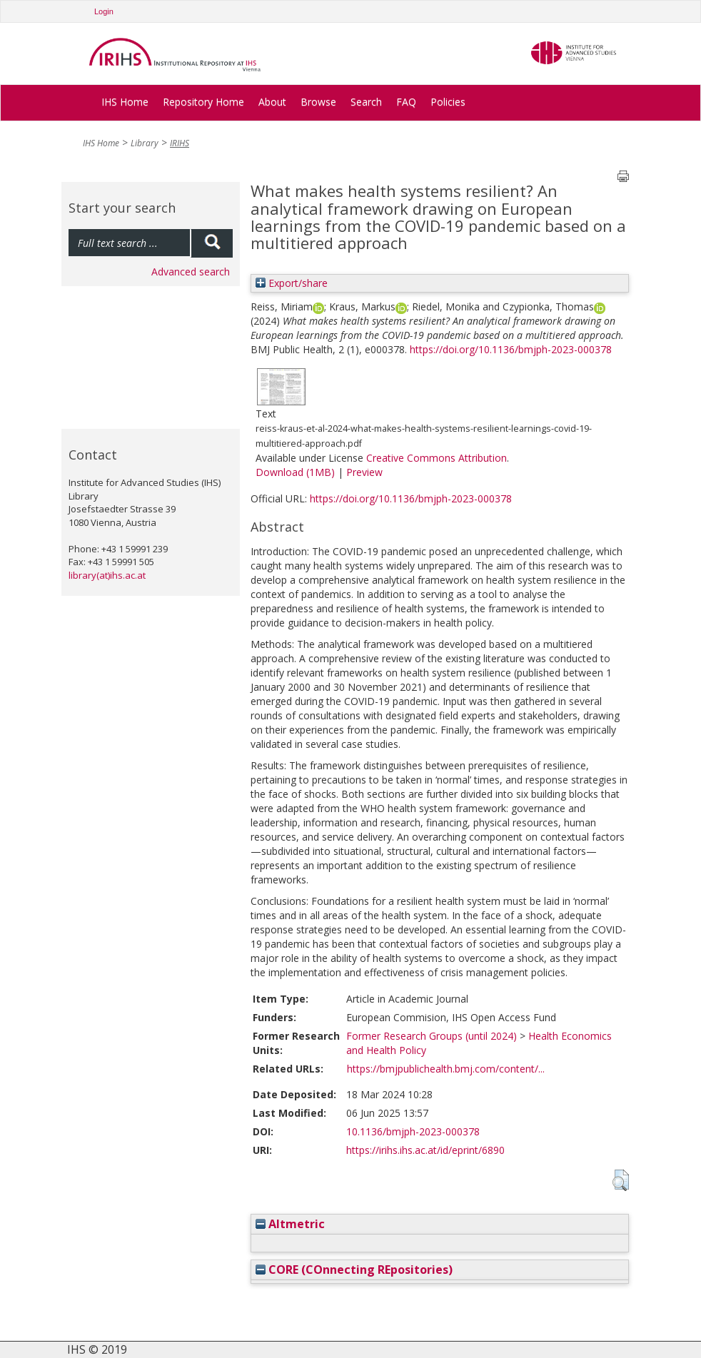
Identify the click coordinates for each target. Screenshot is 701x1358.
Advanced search (190, 271)
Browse (318, 101)
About (272, 101)
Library (144, 143)
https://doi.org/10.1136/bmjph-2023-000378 (511, 349)
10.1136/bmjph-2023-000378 (413, 1131)
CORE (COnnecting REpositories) (354, 1269)
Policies (447, 101)
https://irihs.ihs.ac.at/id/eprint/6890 (425, 1150)
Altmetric (290, 1224)
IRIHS (179, 143)
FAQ (406, 101)
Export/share (292, 283)
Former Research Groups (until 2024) (431, 1036)
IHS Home (124, 101)
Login (104, 11)
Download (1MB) (295, 472)
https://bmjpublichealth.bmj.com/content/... (446, 1068)
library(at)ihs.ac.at (107, 575)
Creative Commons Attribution (436, 458)
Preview (364, 472)
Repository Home (203, 101)
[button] (620, 1180)
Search (366, 101)
